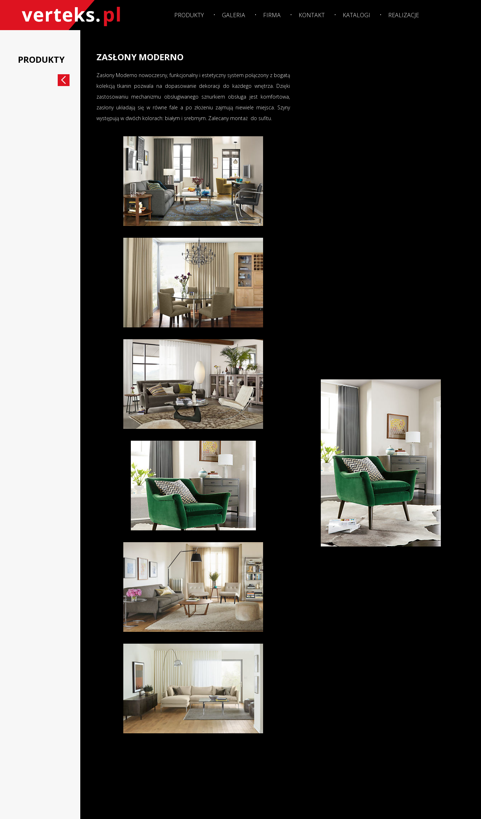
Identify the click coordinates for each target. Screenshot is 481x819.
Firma (272, 15)
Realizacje (403, 15)
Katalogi (356, 15)
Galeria (233, 15)
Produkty (189, 15)
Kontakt (312, 15)
